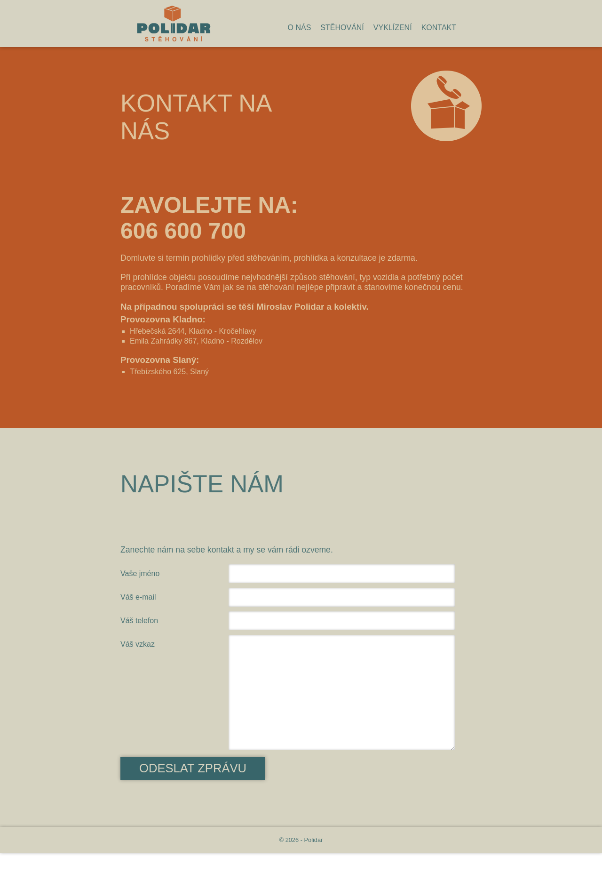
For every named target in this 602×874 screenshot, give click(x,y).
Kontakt (438, 28)
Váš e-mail (138, 597)
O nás (299, 28)
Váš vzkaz (137, 644)
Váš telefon (139, 621)
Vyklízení (392, 28)
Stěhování (342, 28)
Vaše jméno (139, 573)
